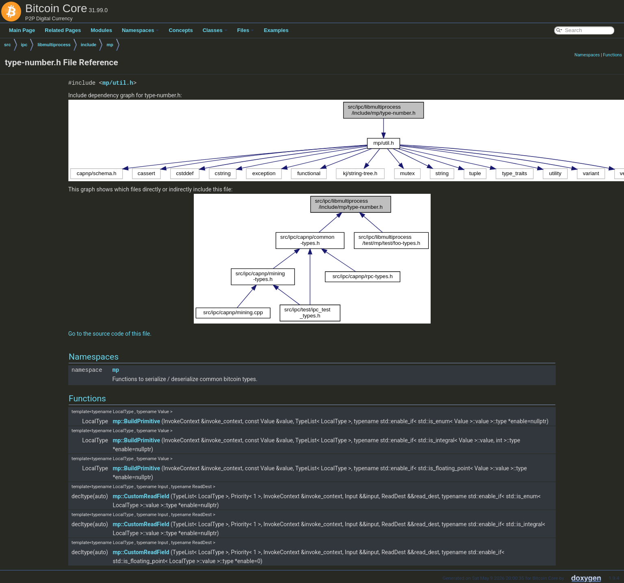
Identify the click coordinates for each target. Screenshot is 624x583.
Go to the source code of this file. (110, 333)
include (89, 44)
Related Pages (63, 30)
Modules (101, 30)
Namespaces (140, 30)
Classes (215, 30)
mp (109, 44)
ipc (24, 44)
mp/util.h (117, 83)
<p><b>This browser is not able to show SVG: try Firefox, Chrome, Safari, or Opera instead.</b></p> (312, 259)
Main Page (22, 30)
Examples (276, 30)
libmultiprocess (53, 44)
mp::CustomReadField (141, 496)
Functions (612, 55)
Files (245, 30)
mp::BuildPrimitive (136, 421)
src (7, 44)
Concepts (181, 30)
